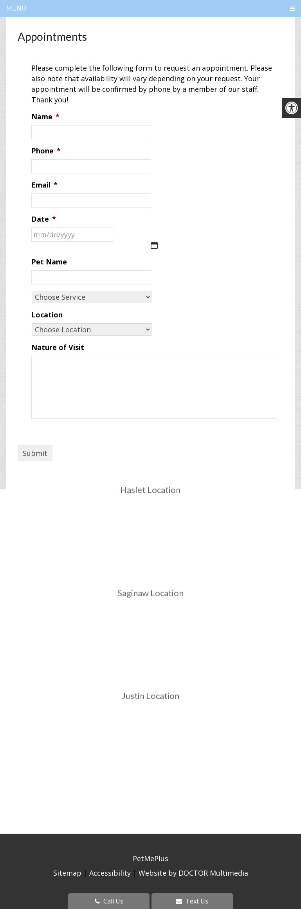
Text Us (192, 901)
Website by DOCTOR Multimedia (193, 873)
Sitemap (67, 873)
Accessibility (110, 873)
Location (47, 314)
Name (45, 116)
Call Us (109, 901)
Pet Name (49, 261)
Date (43, 219)
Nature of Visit (57, 347)
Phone (46, 150)
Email (44, 184)
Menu (16, 8)
